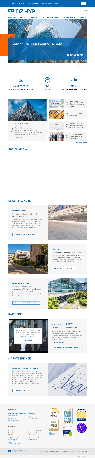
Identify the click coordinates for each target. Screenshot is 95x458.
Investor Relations (50, 17)
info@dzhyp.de (12, 439)
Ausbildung (31, 414)
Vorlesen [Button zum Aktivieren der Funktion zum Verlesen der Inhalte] (83, 65)
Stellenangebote (33, 418)
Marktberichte (12, 418)
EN (86, 10)
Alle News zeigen (81, 147)
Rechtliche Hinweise (74, 451)
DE (83, 10)
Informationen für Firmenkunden (24, 238)
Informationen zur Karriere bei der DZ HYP (66, 351)
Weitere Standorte (14, 443)
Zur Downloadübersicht (21, 395)
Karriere (83, 17)
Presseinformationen (14, 420)
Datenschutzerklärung (27, 341)
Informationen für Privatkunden (63, 272)
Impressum (85, 451)
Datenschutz (63, 451)
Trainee (30, 416)
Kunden (23, 17)
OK (84, 3)
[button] (80, 11)
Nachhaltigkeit (68, 17)
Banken (34, 17)
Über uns (12, 17)
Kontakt (42, 451)
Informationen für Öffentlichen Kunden (26, 307)
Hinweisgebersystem (52, 451)
